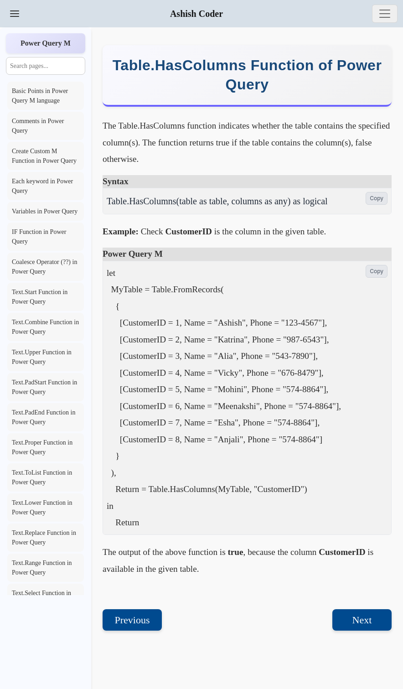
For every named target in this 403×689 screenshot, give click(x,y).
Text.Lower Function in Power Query (42, 507)
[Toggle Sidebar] (14, 14)
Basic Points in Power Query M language (40, 96)
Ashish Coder (196, 14)
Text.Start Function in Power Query (39, 297)
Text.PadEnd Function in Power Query (43, 417)
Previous (132, 620)
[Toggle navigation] (385, 14)
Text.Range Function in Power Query (42, 567)
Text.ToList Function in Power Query (42, 477)
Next (362, 620)
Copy (376, 198)
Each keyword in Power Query (42, 186)
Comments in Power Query (38, 126)
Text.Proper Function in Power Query (42, 447)
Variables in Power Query (45, 211)
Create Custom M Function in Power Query (44, 156)
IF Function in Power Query (39, 236)
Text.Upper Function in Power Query (42, 357)
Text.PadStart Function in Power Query (44, 387)
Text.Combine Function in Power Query (45, 327)
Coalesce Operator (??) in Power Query (44, 267)
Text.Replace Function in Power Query (44, 537)
